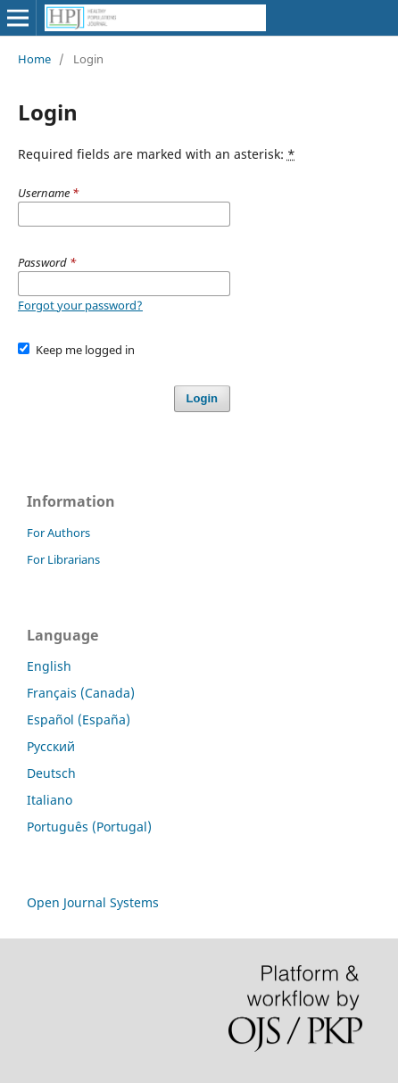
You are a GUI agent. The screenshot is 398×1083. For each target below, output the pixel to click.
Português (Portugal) (89, 826)
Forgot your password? (80, 305)
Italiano (49, 799)
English (49, 665)
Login (202, 398)
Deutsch (51, 773)
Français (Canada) (81, 692)
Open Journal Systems (93, 902)
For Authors (58, 533)
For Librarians (63, 559)
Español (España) (78, 719)
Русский (51, 746)
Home (34, 59)
